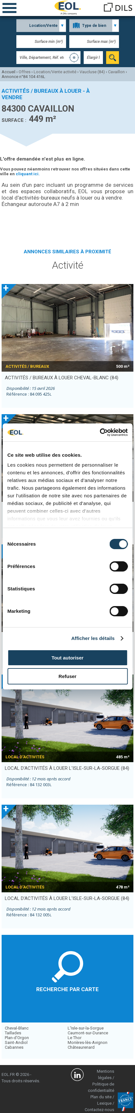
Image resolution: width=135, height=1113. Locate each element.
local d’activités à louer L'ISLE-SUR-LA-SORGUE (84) (67, 768)
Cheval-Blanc (17, 1028)
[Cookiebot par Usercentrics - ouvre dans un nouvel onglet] (100, 432)
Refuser (68, 676)
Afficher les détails (92, 638)
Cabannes (14, 1047)
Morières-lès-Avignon (87, 1042)
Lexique (104, 1103)
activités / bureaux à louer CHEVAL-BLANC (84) (61, 378)
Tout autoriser (68, 657)
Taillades (13, 1032)
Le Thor (74, 1037)
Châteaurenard (81, 1047)
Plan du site (101, 1096)
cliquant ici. (28, 173)
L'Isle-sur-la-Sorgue (86, 1028)
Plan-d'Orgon (17, 1037)
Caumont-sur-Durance (88, 1032)
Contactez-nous (99, 1109)
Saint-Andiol (16, 1042)
